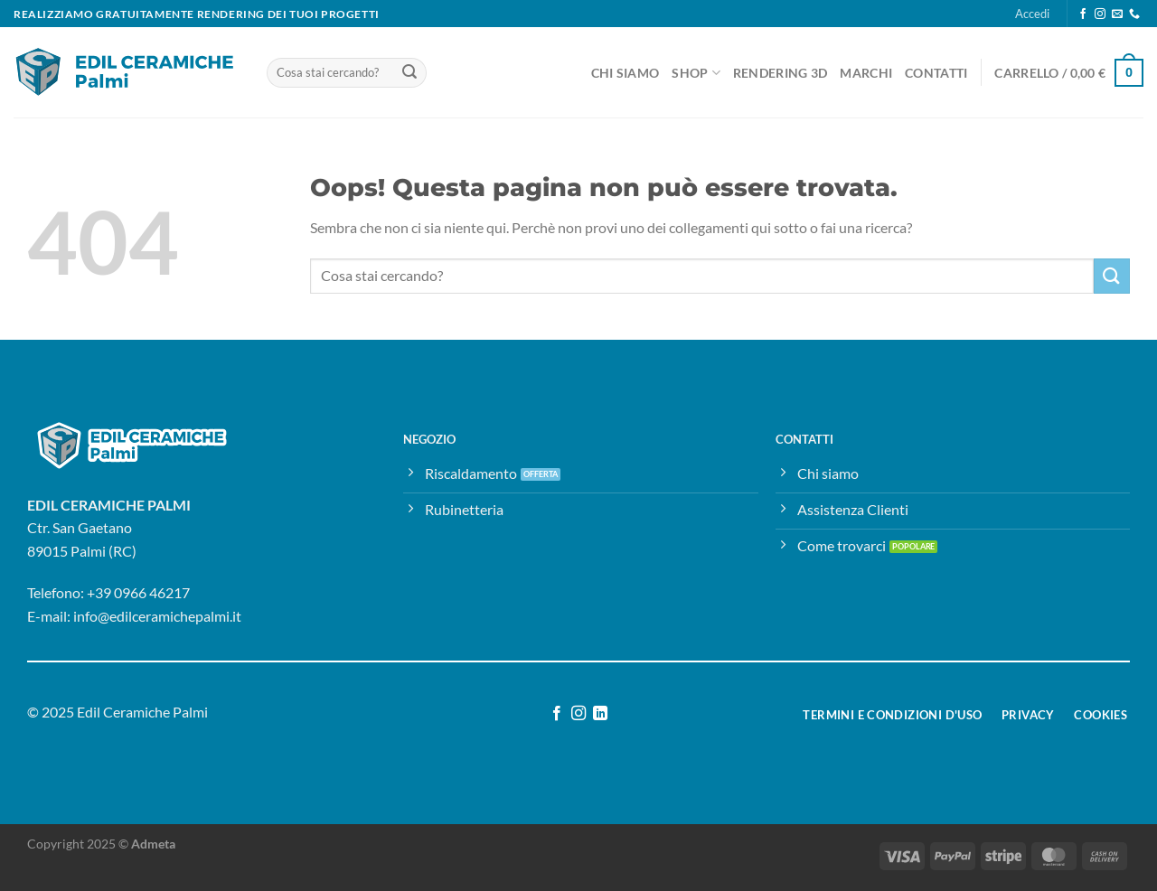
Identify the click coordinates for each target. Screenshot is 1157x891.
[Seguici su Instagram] (1100, 14)
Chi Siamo (625, 72)
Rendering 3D (780, 72)
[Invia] (409, 73)
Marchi (866, 72)
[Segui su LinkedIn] (600, 714)
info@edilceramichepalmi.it (157, 615)
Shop (696, 72)
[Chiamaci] (1134, 14)
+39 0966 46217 (138, 592)
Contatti (936, 72)
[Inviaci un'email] (1117, 14)
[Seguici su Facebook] (1082, 14)
